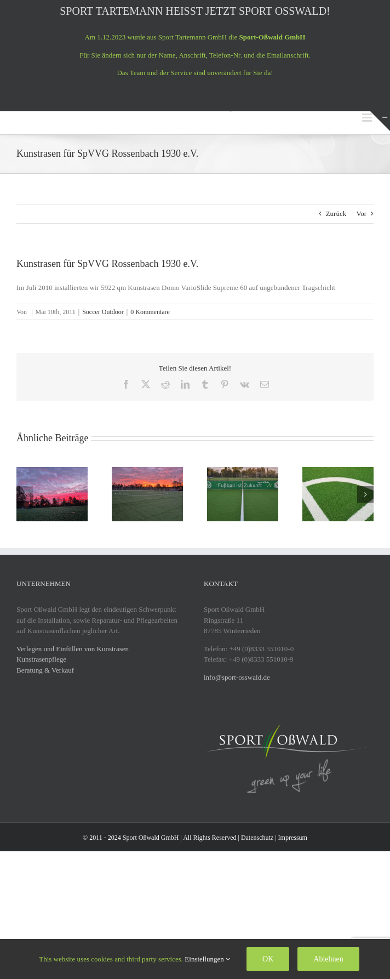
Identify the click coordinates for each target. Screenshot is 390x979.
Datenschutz (257, 837)
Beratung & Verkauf (45, 670)
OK (267, 959)
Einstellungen (207, 959)
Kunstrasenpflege (41, 659)
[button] (24, 494)
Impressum (292, 837)
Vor (361, 213)
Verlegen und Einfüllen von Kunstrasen (72, 649)
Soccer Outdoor (103, 312)
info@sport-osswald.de (237, 677)
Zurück (336, 213)
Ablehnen (328, 959)
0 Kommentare (150, 312)
